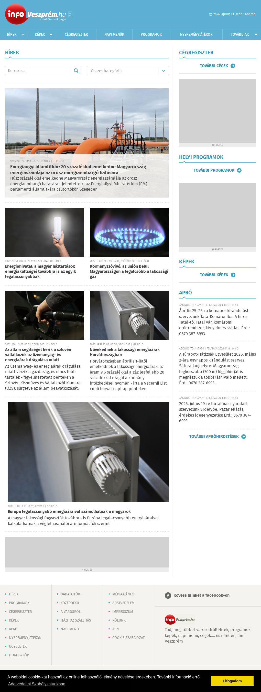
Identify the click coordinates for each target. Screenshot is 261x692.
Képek (40, 34)
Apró (13, 629)
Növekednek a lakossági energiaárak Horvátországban (125, 352)
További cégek (214, 66)
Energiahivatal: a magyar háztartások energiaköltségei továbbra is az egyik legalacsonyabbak (40, 271)
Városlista (70, 14)
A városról (71, 612)
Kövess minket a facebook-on (201, 595)
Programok (151, 34)
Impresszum (122, 612)
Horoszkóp (19, 655)
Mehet (76, 70)
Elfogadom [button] (232, 681)
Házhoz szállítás (76, 620)
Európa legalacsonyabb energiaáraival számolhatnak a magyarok (69, 512)
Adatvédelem (123, 603)
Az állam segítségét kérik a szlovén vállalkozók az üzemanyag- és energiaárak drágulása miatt (38, 355)
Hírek (12, 34)
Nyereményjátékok (196, 34)
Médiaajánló (123, 594)
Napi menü (70, 629)
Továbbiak (240, 34)
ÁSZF (116, 629)
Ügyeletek (18, 646)
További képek (214, 275)
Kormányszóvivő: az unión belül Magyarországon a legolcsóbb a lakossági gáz (129, 271)
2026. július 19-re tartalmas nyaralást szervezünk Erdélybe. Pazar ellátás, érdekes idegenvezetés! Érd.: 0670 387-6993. (215, 412)
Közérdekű (70, 603)
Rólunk (119, 620)
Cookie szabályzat (128, 638)
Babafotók (70, 594)
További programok (214, 170)
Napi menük (114, 34)
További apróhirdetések (214, 436)
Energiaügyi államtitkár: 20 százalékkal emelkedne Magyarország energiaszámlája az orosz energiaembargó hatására (78, 170)
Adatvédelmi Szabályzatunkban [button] (36, 684)
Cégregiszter (76, 34)
